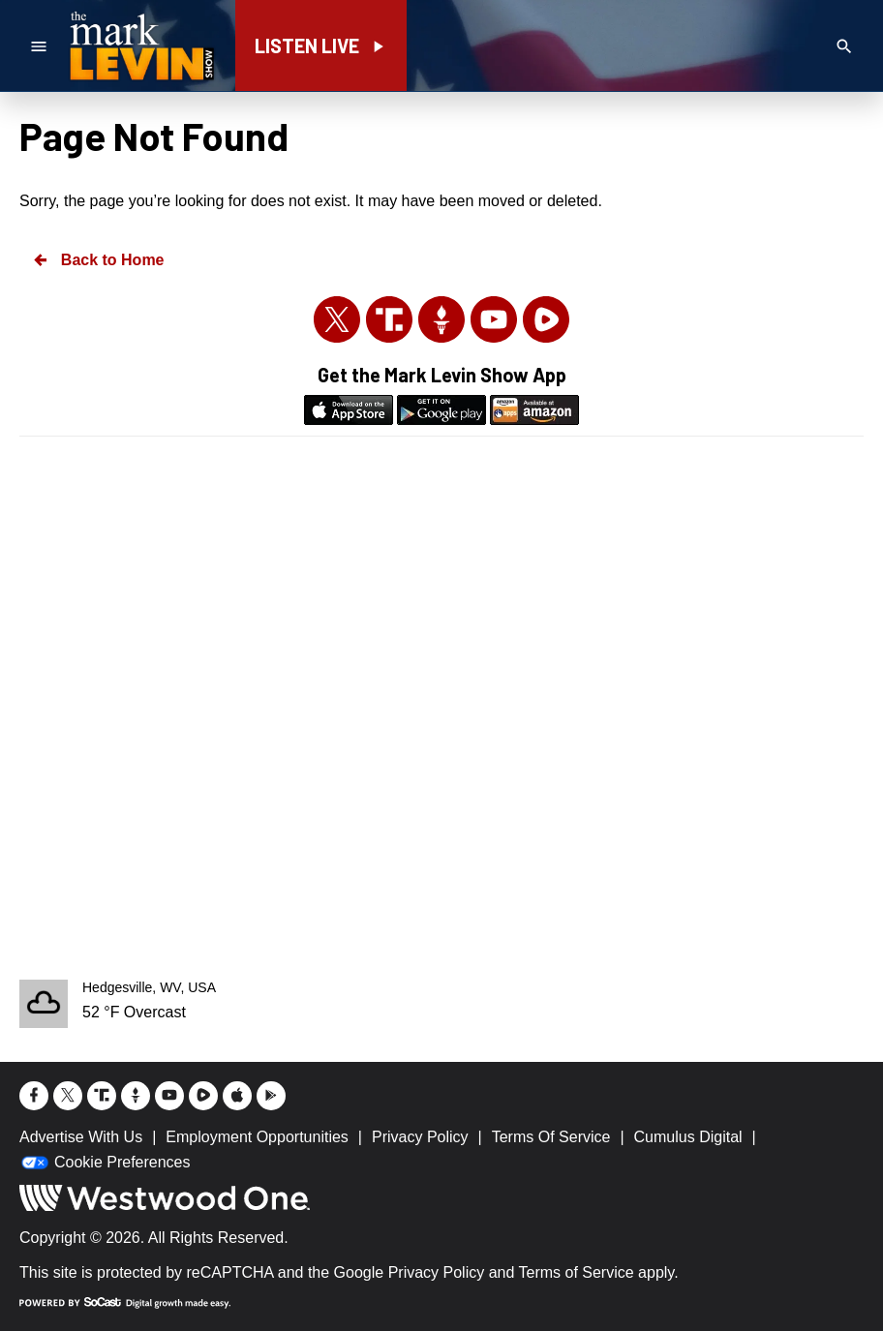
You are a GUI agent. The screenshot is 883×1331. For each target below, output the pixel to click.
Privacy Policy (436, 1272)
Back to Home (98, 260)
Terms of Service (576, 1272)
